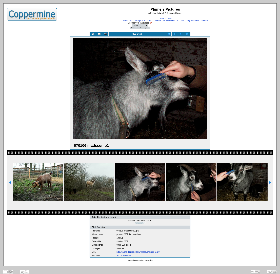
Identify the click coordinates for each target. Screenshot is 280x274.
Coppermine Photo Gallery (144, 260)
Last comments (154, 20)
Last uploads (139, 20)
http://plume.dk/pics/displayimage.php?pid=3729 (138, 252)
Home (161, 18)
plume (119, 234)
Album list (127, 20)
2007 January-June (132, 234)
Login (169, 18)
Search (204, 20)
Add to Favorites (123, 255)
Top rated (181, 20)
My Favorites (193, 20)
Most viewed (169, 20)
